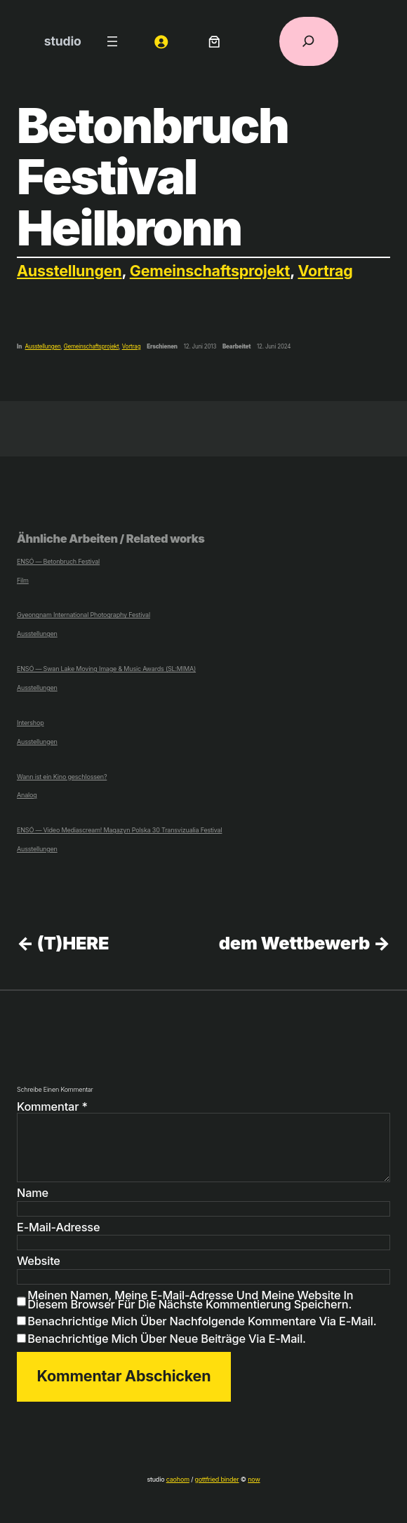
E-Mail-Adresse (58, 1228)
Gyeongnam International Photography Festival (83, 614)
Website (38, 1261)
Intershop (30, 722)
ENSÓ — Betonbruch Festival (58, 561)
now (254, 1479)
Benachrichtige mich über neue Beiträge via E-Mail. (166, 1339)
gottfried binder (217, 1479)
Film (23, 580)
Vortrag (325, 271)
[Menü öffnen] (112, 41)
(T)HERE (73, 943)
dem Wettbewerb (295, 943)
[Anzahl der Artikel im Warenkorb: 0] (214, 41)
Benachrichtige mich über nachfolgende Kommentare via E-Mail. (201, 1321)
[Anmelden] (160, 41)
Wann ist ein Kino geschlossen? (62, 776)
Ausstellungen (69, 271)
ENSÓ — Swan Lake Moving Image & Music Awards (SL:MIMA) (106, 668)
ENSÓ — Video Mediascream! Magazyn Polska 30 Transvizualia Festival (119, 830)
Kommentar (52, 1106)
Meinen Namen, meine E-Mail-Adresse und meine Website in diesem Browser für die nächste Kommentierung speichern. (190, 1300)
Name (32, 1193)
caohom (177, 1479)
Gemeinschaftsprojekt (210, 271)
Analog (27, 795)
